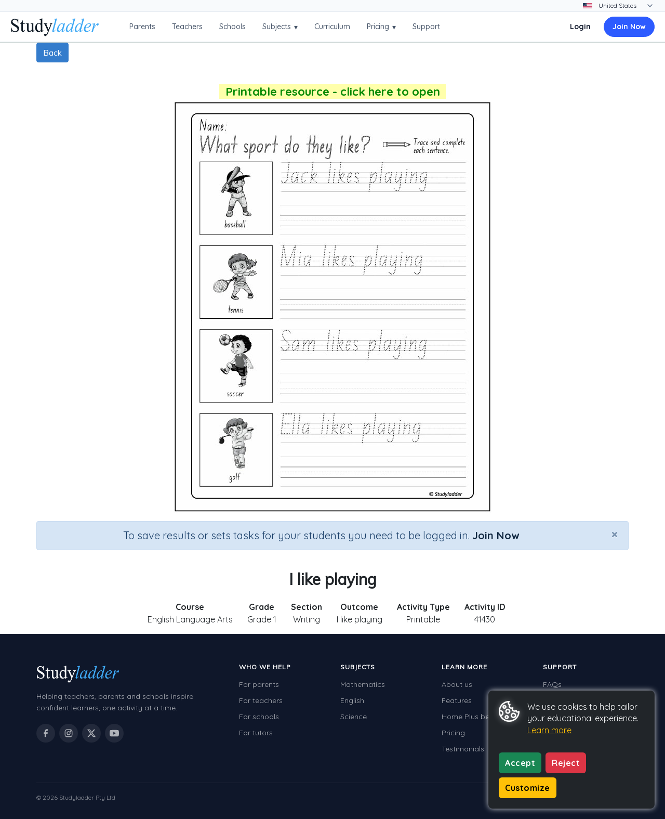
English (352, 700)
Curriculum (332, 26)
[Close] (614, 534)
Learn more (549, 730)
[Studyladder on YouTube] (114, 733)
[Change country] (625, 5)
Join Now (629, 26)
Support (426, 26)
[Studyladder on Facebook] (45, 733)
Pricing (381, 27)
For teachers (261, 700)
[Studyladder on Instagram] (68, 733)
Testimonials (463, 748)
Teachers (187, 26)
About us (457, 684)
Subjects (280, 27)
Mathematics (362, 684)
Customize (527, 788)
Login (580, 26)
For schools (259, 716)
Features (457, 700)
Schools (232, 26)
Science (353, 716)
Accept (520, 763)
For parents (259, 684)
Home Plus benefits (475, 716)
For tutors (256, 732)
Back (52, 52)
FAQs (552, 684)
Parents (142, 26)
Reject (566, 763)
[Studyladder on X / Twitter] (91, 733)
